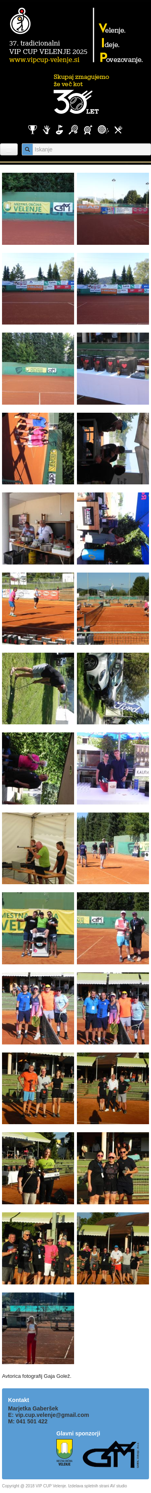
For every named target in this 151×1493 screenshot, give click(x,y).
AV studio (118, 1486)
